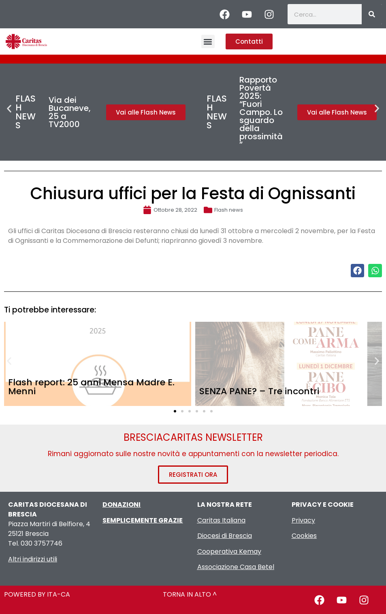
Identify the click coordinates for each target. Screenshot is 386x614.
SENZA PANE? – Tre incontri (259, 391)
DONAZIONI (121, 504)
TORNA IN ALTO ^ (190, 594)
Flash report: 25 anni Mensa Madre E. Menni (91, 386)
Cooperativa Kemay (229, 551)
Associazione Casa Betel (235, 567)
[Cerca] (372, 14)
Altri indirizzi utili (32, 559)
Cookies (304, 535)
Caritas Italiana (221, 520)
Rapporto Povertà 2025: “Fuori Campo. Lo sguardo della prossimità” (261, 112)
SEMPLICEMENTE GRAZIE (142, 520)
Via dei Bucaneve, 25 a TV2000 (70, 112)
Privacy (303, 520)
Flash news (228, 210)
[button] (208, 41)
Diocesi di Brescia (224, 535)
